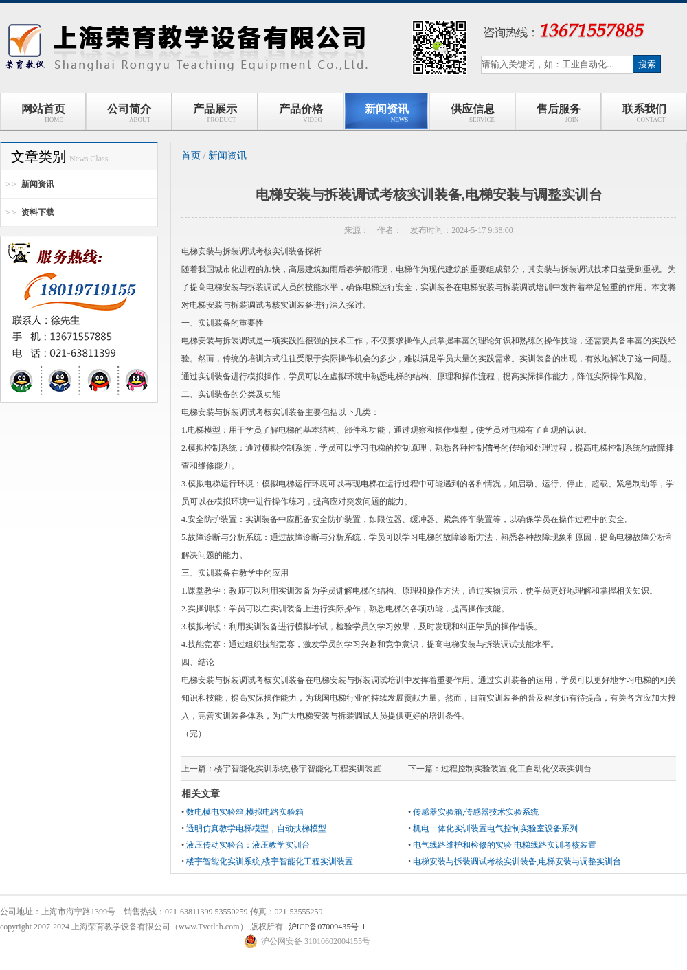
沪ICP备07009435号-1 (327, 927)
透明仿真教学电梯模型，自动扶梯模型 (256, 828)
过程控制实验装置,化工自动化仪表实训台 (516, 769)
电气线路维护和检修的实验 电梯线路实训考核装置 (504, 845)
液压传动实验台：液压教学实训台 (248, 845)
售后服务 (559, 113)
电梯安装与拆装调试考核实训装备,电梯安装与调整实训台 (517, 861)
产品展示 (215, 113)
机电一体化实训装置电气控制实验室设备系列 (495, 828)
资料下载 (37, 212)
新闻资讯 (387, 113)
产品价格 (301, 113)
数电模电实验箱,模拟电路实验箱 (245, 812)
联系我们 (644, 113)
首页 (191, 155)
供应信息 (472, 113)
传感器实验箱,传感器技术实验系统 (476, 812)
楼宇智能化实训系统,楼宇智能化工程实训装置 (297, 769)
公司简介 (129, 113)
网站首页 (43, 113)
